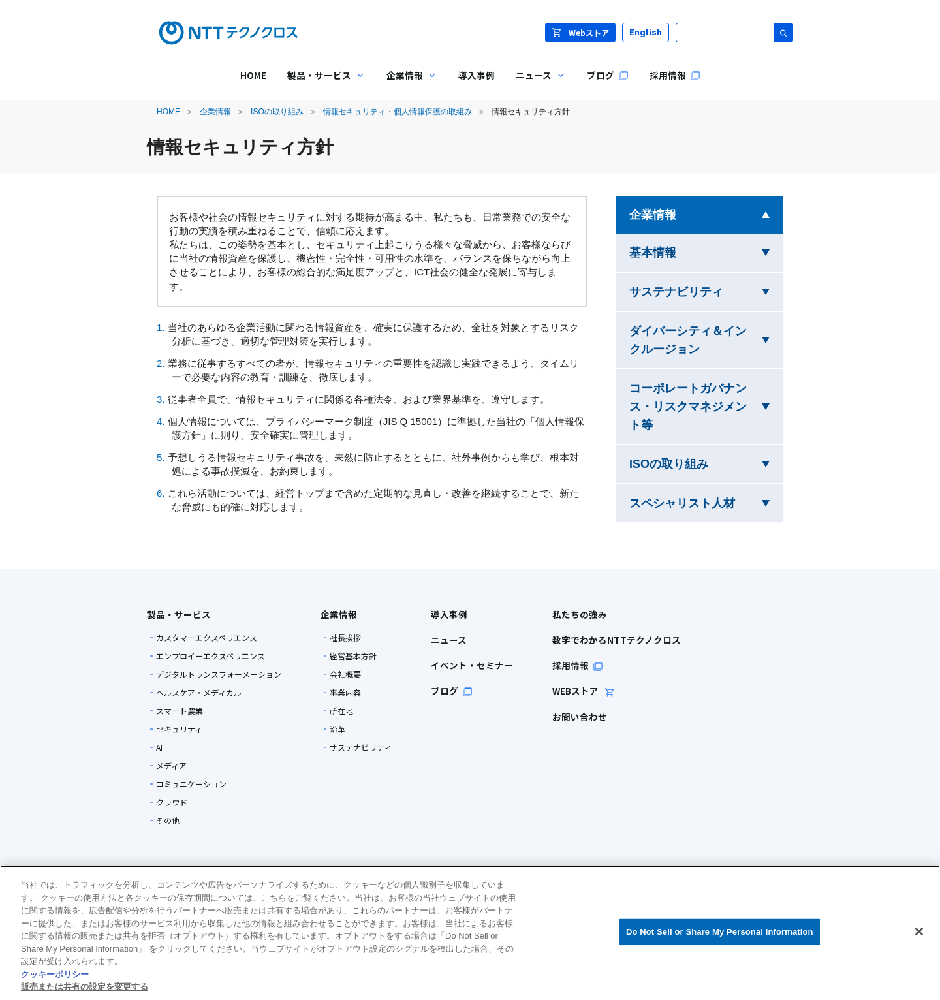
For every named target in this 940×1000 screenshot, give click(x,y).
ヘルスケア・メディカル (199, 692)
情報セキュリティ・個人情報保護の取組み (397, 111)
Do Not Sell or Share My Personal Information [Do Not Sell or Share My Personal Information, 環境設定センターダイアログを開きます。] (719, 932)
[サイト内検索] (734, 32)
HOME (168, 111)
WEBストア (583, 690)
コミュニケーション (191, 784)
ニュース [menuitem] (535, 85)
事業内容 (345, 692)
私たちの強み (579, 614)
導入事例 (449, 614)
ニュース (449, 639)
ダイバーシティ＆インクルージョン (705, 340)
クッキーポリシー (55, 974)
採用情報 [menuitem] (675, 75)
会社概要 (345, 674)
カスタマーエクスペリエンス (206, 638)
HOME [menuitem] (253, 75)
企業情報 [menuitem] (406, 85)
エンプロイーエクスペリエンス (210, 656)
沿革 (337, 729)
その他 (168, 820)
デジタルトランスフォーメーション (218, 674)
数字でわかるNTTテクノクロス (616, 639)
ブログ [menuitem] (608, 75)
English (646, 32)
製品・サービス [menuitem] (321, 85)
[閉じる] (919, 931)
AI (159, 747)
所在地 (341, 711)
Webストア (580, 32)
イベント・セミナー (472, 665)
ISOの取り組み (277, 111)
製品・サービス (179, 614)
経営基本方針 (353, 656)
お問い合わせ (579, 716)
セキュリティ (179, 729)
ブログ (452, 690)
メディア (171, 766)
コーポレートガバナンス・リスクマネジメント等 (688, 406)
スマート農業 (179, 711)
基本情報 (693, 251)
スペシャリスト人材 (706, 501)
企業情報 (215, 111)
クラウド (171, 802)
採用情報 (577, 665)
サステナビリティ (706, 290)
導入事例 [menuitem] (476, 75)
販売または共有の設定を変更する (84, 987)
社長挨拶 (345, 638)
